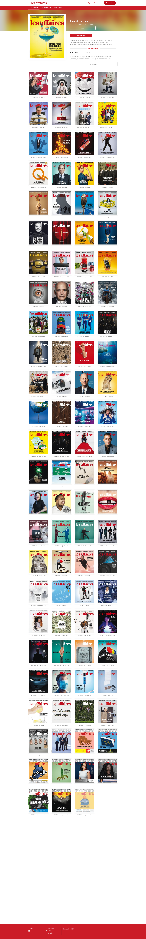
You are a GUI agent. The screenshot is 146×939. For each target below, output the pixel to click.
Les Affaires (34, 8)
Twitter (49, 931)
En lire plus (93, 64)
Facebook (50, 929)
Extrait (83, 28)
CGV (30, 929)
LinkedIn (49, 933)
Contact (31, 931)
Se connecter (80, 35)
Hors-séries (58, 8)
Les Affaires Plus (46, 8)
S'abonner (97, 3)
